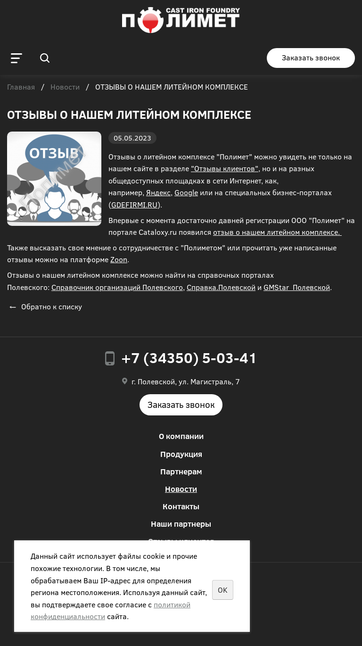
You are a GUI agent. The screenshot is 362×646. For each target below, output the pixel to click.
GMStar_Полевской (296, 287)
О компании (181, 436)
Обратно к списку (44, 306)
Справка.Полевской (221, 287)
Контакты (181, 506)
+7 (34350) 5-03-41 (189, 357)
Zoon (118, 259)
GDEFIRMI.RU (134, 204)
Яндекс (158, 192)
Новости (65, 87)
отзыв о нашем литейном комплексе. (277, 232)
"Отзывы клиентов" (224, 168)
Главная (21, 87)
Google (186, 192)
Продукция (181, 453)
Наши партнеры (181, 523)
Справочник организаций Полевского (117, 287)
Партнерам (181, 471)
